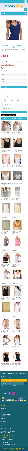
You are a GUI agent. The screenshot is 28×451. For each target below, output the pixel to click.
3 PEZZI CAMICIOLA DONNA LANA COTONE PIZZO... (17, 315)
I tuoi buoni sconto (5, 432)
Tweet (7, 61)
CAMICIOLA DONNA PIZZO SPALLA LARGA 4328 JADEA (16, 364)
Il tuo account (5, 424)
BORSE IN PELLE (5, 408)
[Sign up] (25, 383)
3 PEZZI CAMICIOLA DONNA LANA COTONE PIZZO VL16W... (17, 282)
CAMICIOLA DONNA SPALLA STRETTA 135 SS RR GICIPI (6, 183)
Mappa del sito (4, 419)
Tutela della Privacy (5, 418)
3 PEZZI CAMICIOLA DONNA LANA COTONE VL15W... (6, 298)
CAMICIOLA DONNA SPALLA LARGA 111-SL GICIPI (5, 199)
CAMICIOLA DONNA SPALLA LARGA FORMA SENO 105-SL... (17, 216)
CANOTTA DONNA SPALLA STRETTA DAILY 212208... (17, 348)
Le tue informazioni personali (8, 431)
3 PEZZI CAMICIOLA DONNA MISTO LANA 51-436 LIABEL (6, 331)
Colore (3, 74)
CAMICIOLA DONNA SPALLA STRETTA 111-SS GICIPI (17, 183)
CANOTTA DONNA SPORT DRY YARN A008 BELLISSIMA (6, 249)
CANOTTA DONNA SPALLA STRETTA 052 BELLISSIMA (16, 265)
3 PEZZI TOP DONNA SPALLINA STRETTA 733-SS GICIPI (17, 134)
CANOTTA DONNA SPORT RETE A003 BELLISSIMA (16, 249)
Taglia (3, 79)
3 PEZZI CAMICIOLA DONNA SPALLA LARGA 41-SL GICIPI (6, 166)
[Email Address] (13, 383)
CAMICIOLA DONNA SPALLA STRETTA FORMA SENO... (5, 232)
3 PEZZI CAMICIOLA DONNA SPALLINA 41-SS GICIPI (17, 166)
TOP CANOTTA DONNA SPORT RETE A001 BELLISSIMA (6, 265)
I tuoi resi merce (4, 427)
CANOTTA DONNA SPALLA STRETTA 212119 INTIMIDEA (6, 348)
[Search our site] (12, 9)
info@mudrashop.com (7, 439)
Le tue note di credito (6, 428)
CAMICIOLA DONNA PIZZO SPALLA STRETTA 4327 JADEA (6, 364)
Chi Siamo (3, 413)
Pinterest (7, 64)
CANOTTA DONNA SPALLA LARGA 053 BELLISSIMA (5, 282)
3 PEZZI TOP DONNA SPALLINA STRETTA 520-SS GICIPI (6, 134)
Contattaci (3, 421)
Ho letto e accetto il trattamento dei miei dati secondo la (14, 377)
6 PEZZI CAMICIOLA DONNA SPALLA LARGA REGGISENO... (6, 216)
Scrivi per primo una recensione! (11, 67)
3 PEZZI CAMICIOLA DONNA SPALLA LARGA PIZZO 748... (17, 150)
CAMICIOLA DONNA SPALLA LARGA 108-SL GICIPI (17, 232)
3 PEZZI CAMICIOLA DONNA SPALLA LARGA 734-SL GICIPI (6, 150)
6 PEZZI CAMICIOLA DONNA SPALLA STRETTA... (16, 199)
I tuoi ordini (3, 425)
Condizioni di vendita (6, 414)
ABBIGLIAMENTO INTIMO (7, 407)
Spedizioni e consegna (6, 415)
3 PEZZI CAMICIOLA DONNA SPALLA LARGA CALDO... (17, 298)
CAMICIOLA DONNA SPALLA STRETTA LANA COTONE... (6, 315)
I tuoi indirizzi (4, 429)
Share (20, 61)
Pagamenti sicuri (5, 417)
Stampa (4, 70)
